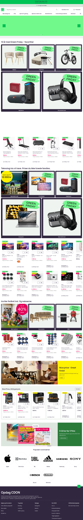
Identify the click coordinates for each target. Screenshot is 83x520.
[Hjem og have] (14, 318)
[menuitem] (6, 13)
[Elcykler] (68, 57)
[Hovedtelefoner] (62, 92)
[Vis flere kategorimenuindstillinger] (80, 13)
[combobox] (32, 9)
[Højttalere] (21, 92)
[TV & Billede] (41, 184)
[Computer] (21, 218)
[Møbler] (14, 57)
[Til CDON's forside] (2, 9)
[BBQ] (68, 318)
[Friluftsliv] (41, 57)
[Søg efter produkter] (56, 9)
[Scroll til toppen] (78, 487)
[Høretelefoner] (62, 218)
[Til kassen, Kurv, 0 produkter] (77, 9)
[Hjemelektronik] (14, 184)
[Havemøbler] (41, 318)
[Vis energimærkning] (18, 263)
